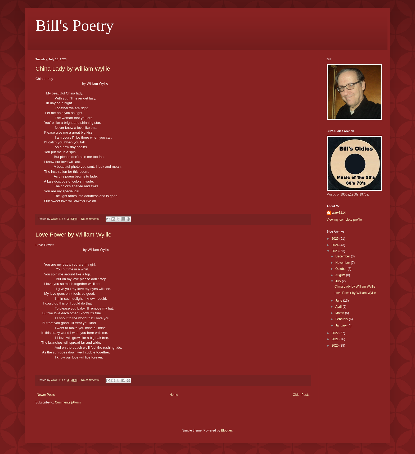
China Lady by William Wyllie (72, 68)
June (339, 300)
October (341, 269)
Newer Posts (46, 395)
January (341, 325)
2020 (336, 345)
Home (174, 395)
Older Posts (301, 395)
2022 (336, 333)
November (343, 263)
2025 (336, 238)
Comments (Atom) (67, 402)
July (338, 281)
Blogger (226, 430)
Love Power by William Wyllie (73, 234)
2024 (336, 245)
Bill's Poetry (74, 25)
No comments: (90, 218)
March (340, 313)
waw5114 (339, 213)
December (343, 256)
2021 (336, 339)
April (338, 306)
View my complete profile (344, 219)
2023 (336, 251)
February (342, 319)
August (340, 275)
